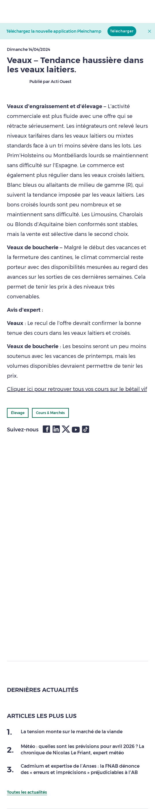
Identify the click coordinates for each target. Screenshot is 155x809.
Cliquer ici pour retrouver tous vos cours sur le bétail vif (77, 389)
